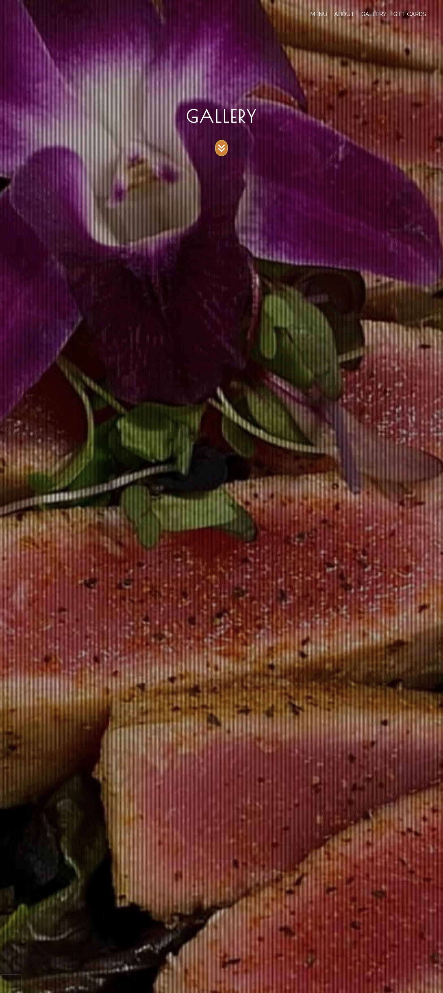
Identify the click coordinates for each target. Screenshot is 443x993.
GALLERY (373, 14)
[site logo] (25, 14)
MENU (318, 14)
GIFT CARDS (409, 14)
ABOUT (344, 14)
